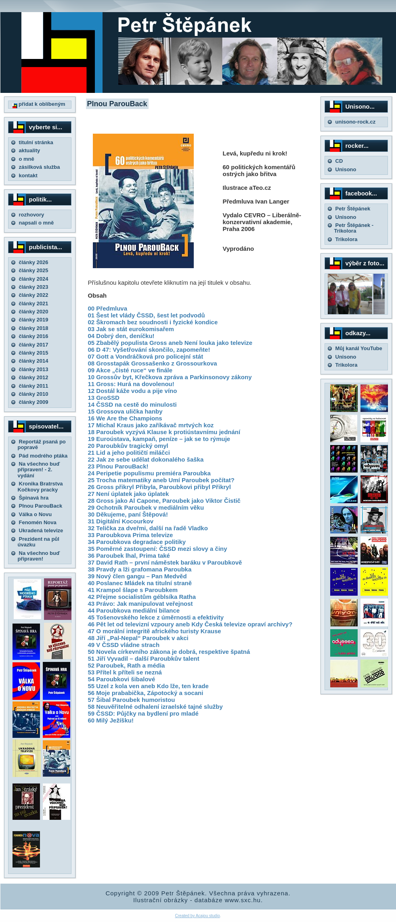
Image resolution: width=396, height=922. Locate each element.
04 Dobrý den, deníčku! (121, 335)
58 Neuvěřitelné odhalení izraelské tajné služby (155, 706)
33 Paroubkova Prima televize (130, 534)
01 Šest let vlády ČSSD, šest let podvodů (146, 315)
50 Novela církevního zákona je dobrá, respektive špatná (169, 651)
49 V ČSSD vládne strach (124, 644)
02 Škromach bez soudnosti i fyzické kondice (153, 322)
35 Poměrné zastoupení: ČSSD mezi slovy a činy (157, 548)
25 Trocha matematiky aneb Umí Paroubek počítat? (161, 480)
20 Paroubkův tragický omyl (128, 445)
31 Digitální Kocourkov (121, 521)
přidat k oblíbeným (39, 104)
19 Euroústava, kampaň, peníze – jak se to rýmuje (159, 438)
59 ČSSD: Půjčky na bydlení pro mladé (143, 713)
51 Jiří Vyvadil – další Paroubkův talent (143, 658)
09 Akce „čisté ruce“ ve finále (130, 370)
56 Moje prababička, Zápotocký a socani (145, 692)
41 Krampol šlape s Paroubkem (133, 589)
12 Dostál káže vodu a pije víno (132, 390)
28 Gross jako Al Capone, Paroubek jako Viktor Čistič (164, 500)
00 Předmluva (108, 308)
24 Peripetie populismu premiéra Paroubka (149, 473)
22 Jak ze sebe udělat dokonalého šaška (146, 459)
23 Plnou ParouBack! (118, 466)
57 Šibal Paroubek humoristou (131, 699)
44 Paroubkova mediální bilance (134, 610)
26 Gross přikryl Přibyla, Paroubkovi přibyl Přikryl (159, 486)
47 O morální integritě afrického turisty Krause (154, 631)
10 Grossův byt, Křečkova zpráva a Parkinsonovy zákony (170, 377)
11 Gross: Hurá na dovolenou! (131, 383)
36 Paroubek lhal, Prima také (129, 555)
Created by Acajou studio (197, 916)
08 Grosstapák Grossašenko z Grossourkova (152, 363)
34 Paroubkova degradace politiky (137, 541)
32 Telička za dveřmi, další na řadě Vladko (148, 528)
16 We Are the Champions (125, 418)
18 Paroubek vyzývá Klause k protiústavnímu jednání (164, 431)
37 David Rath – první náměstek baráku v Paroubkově (165, 562)
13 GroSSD (103, 397)
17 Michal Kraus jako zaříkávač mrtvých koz (151, 425)
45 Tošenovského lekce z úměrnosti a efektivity (156, 617)
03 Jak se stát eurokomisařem (131, 329)
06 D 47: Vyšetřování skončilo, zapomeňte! (149, 349)
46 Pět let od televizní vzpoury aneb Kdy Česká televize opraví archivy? (190, 624)
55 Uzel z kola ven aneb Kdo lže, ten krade (148, 686)
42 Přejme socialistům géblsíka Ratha (142, 596)
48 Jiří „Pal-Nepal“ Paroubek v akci (138, 637)
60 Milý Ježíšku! (111, 720)
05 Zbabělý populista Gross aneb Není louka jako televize (170, 342)
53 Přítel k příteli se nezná (125, 672)
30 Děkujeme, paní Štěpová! (128, 514)
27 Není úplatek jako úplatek (128, 493)
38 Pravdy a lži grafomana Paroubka (140, 569)
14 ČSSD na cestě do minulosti (132, 404)
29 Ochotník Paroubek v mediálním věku (146, 507)
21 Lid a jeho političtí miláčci (129, 452)
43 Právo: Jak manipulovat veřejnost (140, 603)
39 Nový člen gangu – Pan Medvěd (137, 576)
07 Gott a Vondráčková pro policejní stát (145, 356)
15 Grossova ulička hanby (125, 411)
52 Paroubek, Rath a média (126, 665)
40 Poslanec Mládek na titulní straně (140, 583)
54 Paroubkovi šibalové (121, 679)
